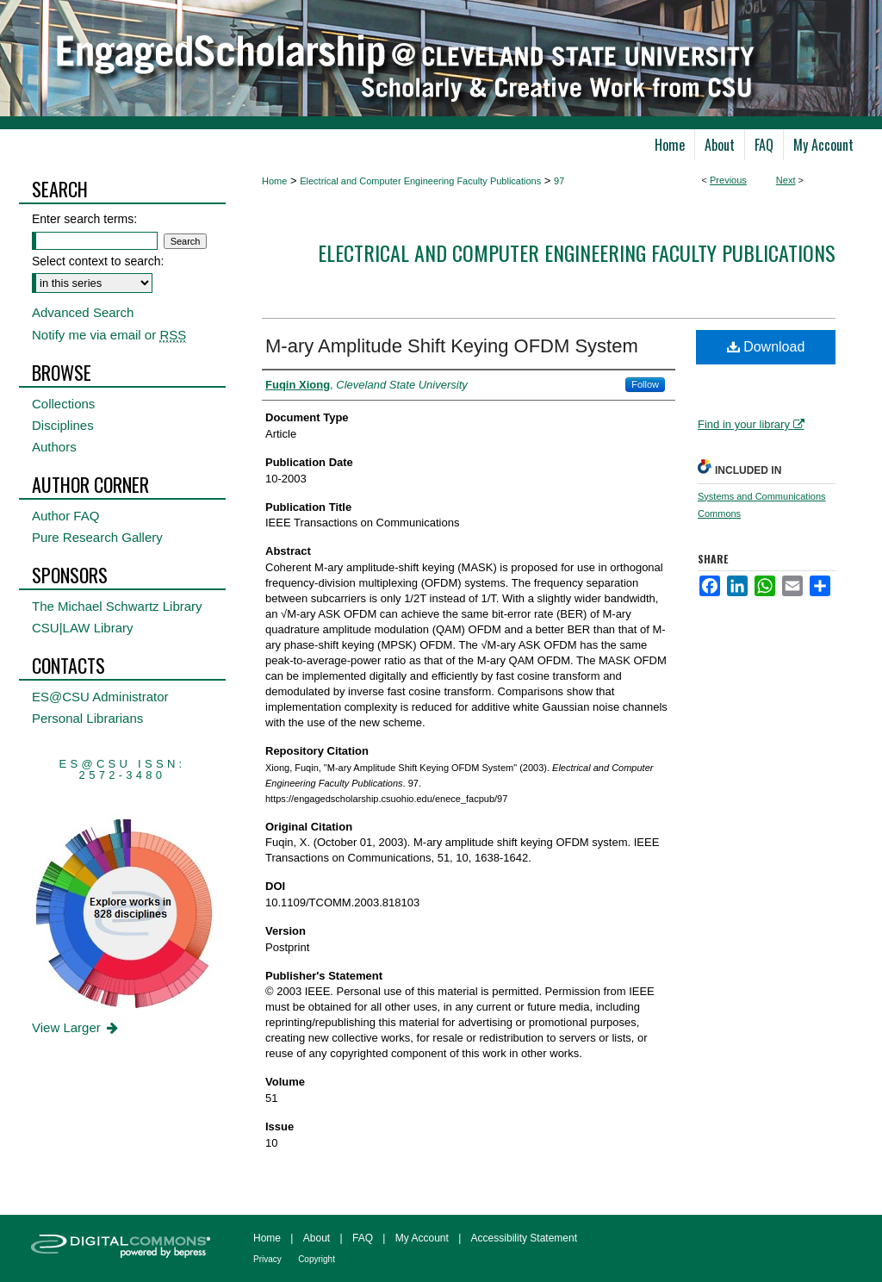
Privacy (267, 1259)
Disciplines (63, 425)
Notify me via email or (109, 334)
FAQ (362, 1238)
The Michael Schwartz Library (117, 606)
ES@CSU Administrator (100, 696)
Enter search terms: (84, 219)
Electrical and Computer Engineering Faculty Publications (420, 181)
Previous (728, 180)
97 (559, 181)
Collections (63, 403)
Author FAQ (65, 515)
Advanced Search (83, 312)
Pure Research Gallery (97, 537)
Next (786, 180)
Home (274, 181)
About (316, 1238)
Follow (645, 384)
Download (766, 346)
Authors (54, 446)
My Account (422, 1238)
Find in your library (751, 424)
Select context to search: (98, 261)
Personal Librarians (87, 718)
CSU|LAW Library (83, 627)
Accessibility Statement (524, 1238)
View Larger (76, 1027)
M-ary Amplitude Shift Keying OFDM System (451, 346)
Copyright (316, 1259)
